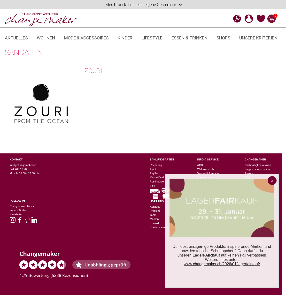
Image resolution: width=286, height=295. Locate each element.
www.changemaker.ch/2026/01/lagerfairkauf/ (222, 264)
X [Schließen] (272, 181)
